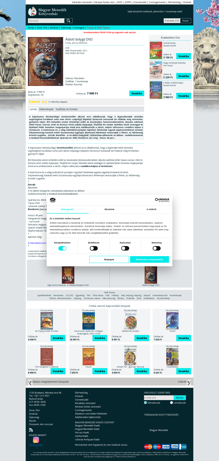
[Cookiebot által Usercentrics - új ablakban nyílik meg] (157, 200)
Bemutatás (58, 295)
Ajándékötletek (44, 295)
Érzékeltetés (149, 298)
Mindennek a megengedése (149, 259)
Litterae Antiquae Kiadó (87, 439)
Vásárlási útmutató (82, 2)
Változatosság (108, 298)
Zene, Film (42, 27)
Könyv (31, 27)
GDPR (128, 2)
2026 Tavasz (103, 27)
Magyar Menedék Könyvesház (78, 11)
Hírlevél (187, 2)
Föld (107, 295)
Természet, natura (91, 298)
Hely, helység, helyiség (131, 295)
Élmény (120, 298)
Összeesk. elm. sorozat (41, 424)
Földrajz (115, 295)
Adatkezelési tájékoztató (88, 417)
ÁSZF (119, 2)
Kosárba (137, 93)
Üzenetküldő (140, 2)
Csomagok (78, 27)
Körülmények (176, 295)
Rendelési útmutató (85, 403)
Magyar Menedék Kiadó (87, 425)
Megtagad (109, 259)
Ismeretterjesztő (160, 295)
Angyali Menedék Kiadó (87, 429)
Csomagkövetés (157, 2)
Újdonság (66, 27)
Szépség (77, 298)
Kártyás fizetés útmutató (88, 406)
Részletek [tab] (109, 209)
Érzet (139, 298)
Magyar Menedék (159, 430)
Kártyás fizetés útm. (104, 2)
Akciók (32, 420)
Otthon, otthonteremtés (60, 298)
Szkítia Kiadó (81, 436)
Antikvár (54, 27)
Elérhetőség (174, 2)
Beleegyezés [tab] (67, 209)
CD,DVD (69, 295)
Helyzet (147, 295)
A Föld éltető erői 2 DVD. (40, 243)
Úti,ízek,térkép (163, 298)
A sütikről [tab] (151, 209)
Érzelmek (130, 298)
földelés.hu (131, 457)
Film (89, 295)
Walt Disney (109, 292)
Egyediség (79, 295)
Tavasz (90, 27)
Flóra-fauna (98, 295)
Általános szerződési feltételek (91, 413)
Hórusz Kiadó (82, 432)
